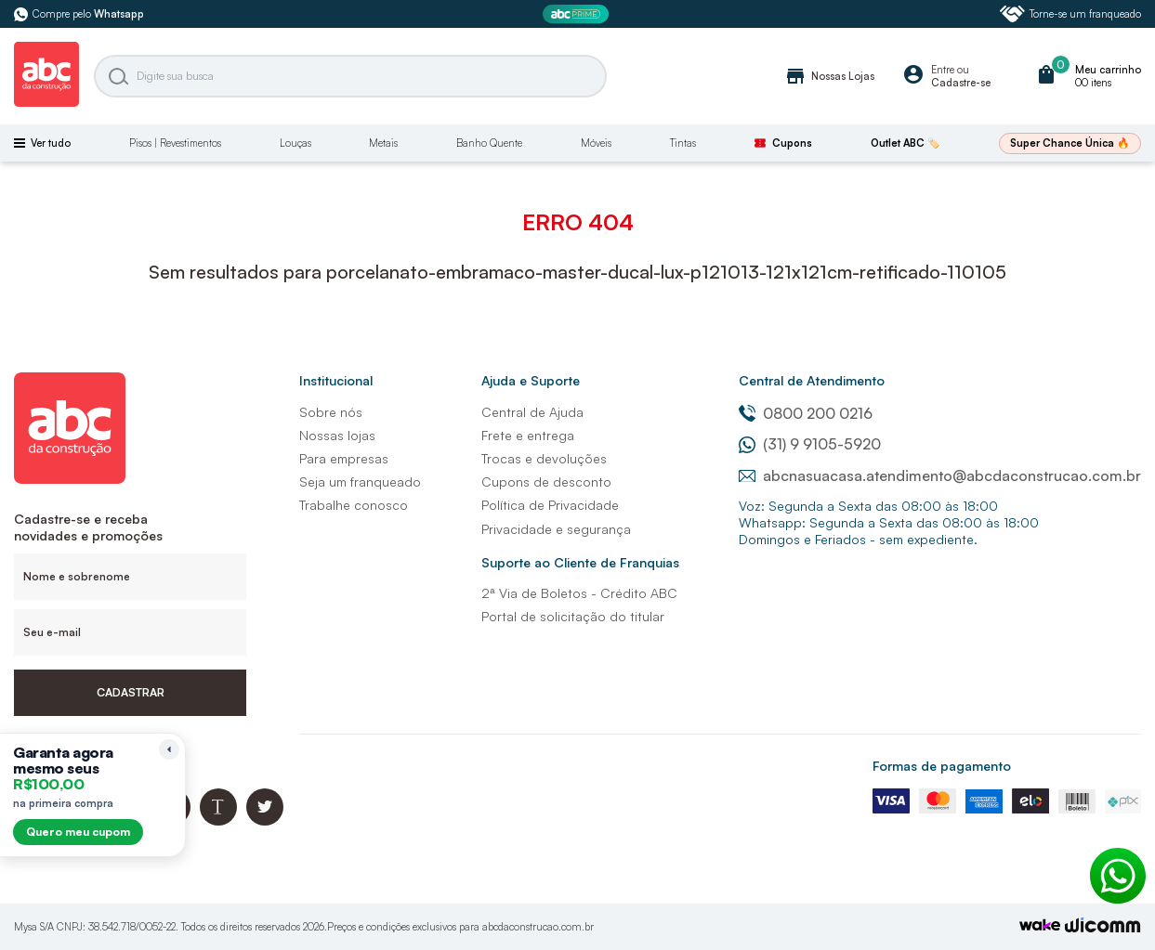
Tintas (683, 143)
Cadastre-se (961, 82)
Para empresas (343, 458)
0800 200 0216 (806, 413)
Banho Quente (489, 143)
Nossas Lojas (829, 76)
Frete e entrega (527, 435)
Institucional (336, 380)
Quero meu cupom (78, 832)
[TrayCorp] (1039, 926)
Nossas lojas (337, 435)
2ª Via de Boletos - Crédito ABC (578, 593)
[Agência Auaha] (1103, 927)
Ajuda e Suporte (530, 380)
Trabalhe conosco (353, 505)
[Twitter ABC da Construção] (264, 820)
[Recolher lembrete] (169, 749)
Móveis (596, 143)
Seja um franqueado (360, 481)
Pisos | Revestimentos (175, 143)
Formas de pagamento (942, 766)
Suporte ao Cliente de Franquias (580, 562)
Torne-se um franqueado (1070, 14)
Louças (295, 143)
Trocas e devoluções (544, 458)
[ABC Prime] (578, 14)
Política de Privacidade (550, 505)
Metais (383, 143)
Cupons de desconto (546, 481)
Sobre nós (330, 412)
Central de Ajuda (532, 412)
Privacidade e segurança (556, 529)
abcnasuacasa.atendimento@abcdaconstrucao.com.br (940, 475)
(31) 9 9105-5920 (810, 444)
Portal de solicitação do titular (572, 616)
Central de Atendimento (812, 380)
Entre (942, 69)
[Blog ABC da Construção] (218, 820)
